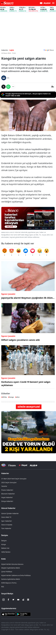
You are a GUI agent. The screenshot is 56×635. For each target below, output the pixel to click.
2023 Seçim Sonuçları (9, 482)
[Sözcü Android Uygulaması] (23, 614)
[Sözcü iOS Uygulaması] (8, 614)
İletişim (4, 535)
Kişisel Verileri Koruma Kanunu (12, 564)
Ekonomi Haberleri (8, 494)
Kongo (11, 397)
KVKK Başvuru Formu (9, 583)
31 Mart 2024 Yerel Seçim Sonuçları (13, 479)
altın (18, 397)
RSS (2, 587)
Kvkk (3, 559)
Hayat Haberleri (7, 497)
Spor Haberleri (6, 521)
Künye (3, 544)
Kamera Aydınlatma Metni (10, 579)
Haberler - (5, 50)
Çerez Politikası (6, 572)
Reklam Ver (5, 548)
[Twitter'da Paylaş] (3, 87)
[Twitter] (13, 599)
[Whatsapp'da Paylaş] (8, 87)
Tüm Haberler (6, 528)
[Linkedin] (28, 599)
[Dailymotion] (23, 599)
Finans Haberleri (7, 490)
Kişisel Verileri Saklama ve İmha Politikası (16, 575)
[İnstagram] (3, 599)
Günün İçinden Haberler (10, 513)
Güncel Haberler (8, 508)
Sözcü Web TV (6, 517)
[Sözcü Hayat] (22, 465)
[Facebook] (8, 599)
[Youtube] (18, 599)
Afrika (4, 397)
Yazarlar (4, 486)
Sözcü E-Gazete (6, 525)
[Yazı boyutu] (52, 87)
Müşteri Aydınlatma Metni (10, 568)
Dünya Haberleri (7, 501)
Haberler (5, 473)
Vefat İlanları (5, 552)
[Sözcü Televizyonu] (3, 465)
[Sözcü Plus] (33, 465)
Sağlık (11, 50)
